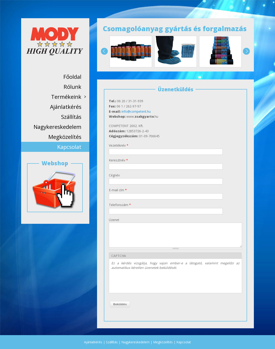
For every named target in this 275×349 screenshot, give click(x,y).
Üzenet (114, 220)
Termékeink (68, 97)
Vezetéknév (118, 145)
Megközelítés (64, 136)
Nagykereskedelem (57, 126)
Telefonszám (120, 205)
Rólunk (72, 86)
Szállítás (71, 116)
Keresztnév (118, 160)
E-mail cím (118, 190)
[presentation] (145, 282)
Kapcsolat (69, 146)
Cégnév (114, 175)
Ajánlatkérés (65, 106)
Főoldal (72, 76)
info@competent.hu (136, 111)
